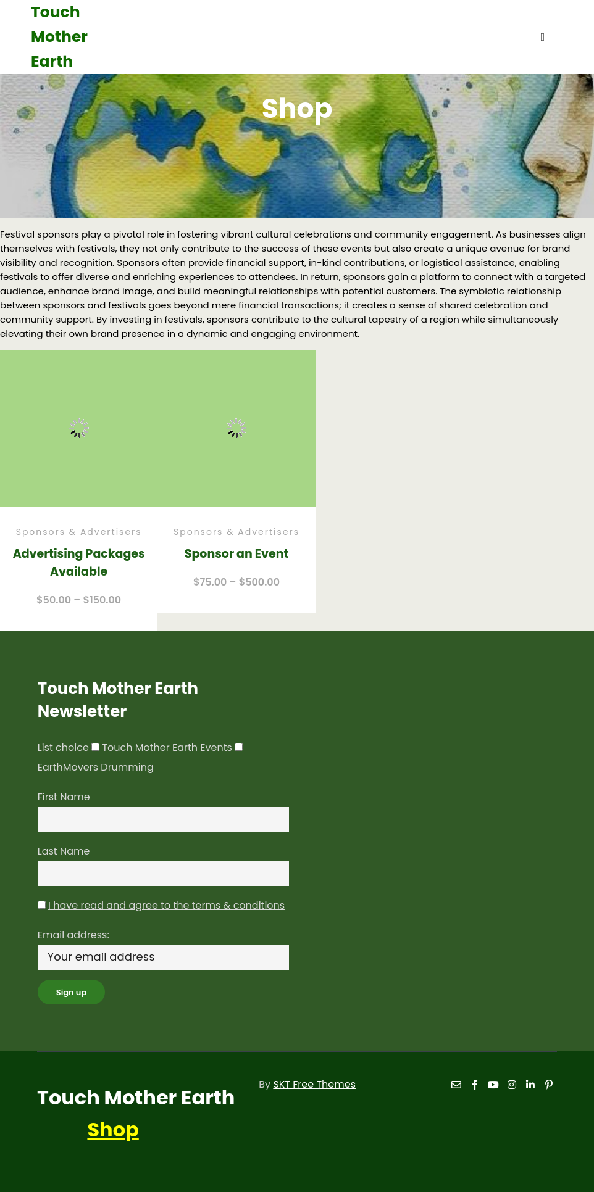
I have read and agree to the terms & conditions (166, 905)
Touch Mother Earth (59, 36)
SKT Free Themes (314, 1084)
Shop (112, 1129)
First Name (64, 797)
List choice (63, 747)
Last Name (64, 851)
